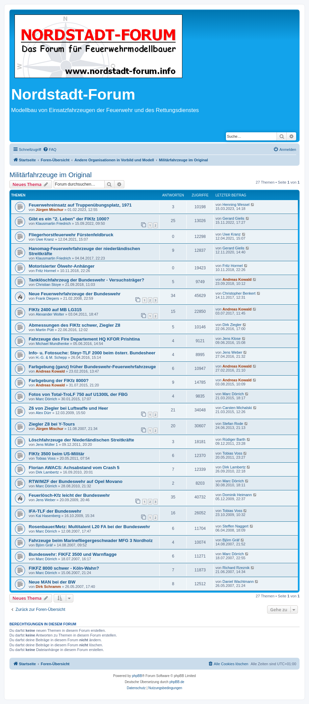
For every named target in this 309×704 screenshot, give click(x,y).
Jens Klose (232, 338)
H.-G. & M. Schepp (51, 357)
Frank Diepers (47, 298)
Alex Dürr (43, 413)
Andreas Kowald (237, 279)
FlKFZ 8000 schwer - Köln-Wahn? (64, 568)
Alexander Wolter (50, 314)
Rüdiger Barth (234, 439)
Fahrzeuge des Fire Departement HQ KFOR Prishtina (84, 339)
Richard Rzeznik (236, 568)
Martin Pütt (45, 330)
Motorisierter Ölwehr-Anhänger (62, 266)
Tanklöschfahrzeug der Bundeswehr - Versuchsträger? (86, 279)
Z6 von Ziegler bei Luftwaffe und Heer (68, 408)
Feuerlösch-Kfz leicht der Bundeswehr (69, 495)
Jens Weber (232, 352)
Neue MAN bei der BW (52, 582)
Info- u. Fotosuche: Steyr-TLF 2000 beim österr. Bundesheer (92, 352)
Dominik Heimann (237, 495)
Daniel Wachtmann (238, 581)
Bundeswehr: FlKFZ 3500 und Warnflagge (73, 554)
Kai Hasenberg (48, 516)
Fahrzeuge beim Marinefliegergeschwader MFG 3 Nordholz (91, 540)
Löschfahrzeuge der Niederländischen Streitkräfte (81, 439)
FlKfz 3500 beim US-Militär (56, 453)
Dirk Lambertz (47, 472)
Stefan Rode (233, 424)
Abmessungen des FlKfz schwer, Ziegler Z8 (74, 325)
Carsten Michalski (237, 408)
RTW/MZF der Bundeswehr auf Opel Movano (76, 481)
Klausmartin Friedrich (53, 223)
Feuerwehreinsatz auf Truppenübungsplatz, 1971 (80, 205)
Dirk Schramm (48, 587)
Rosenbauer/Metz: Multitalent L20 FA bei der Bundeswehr (89, 526)
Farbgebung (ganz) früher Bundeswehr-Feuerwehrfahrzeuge (92, 366)
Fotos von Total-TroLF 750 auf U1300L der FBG (78, 394)
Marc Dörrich (46, 399)
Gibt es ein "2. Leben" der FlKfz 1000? (69, 218)
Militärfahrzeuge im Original (50, 175)
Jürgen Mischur (49, 210)
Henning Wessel (236, 204)
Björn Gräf (44, 545)
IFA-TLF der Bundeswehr (55, 511)
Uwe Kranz (45, 239)
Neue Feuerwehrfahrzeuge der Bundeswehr (75, 293)
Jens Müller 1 (47, 444)
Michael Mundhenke (52, 344)
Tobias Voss (46, 458)
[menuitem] (49, 149)
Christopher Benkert (239, 293)
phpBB (137, 676)
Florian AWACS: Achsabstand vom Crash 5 (74, 467)
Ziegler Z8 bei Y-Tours (52, 424)
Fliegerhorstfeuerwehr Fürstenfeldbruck (71, 234)
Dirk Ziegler (232, 325)
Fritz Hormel (46, 271)
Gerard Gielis (233, 218)
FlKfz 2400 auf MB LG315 (55, 309)
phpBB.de (177, 682)
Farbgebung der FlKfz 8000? (58, 380)
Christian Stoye (48, 284)
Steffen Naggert (236, 526)
